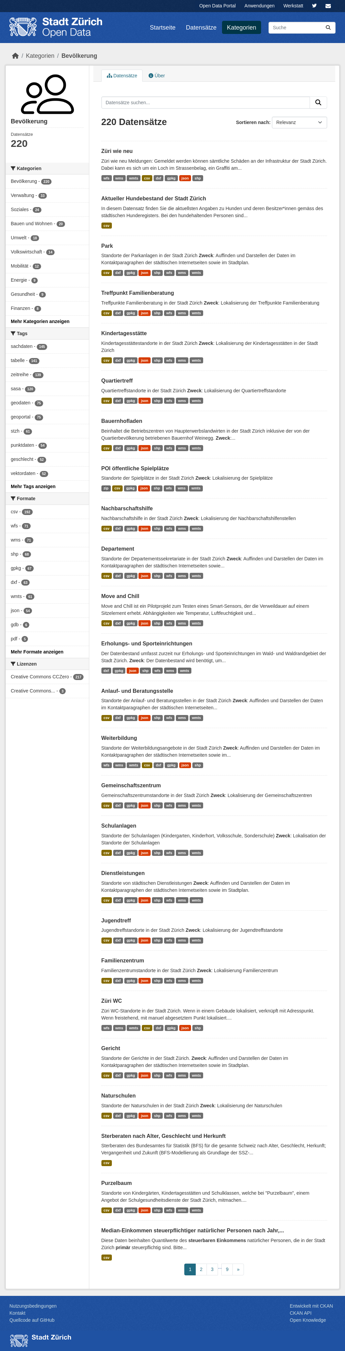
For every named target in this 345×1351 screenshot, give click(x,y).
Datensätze (201, 27)
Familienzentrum (122, 960)
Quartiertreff (117, 381)
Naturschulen (118, 1096)
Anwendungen (260, 5)
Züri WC (111, 1001)
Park (107, 246)
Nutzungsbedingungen (33, 1306)
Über (157, 75)
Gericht (110, 1048)
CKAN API (301, 1313)
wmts (133, 178)
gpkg (171, 178)
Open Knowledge (308, 1320)
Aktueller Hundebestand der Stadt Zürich (153, 198)
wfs (106, 178)
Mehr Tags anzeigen (33, 486)
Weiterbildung (119, 738)
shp (198, 178)
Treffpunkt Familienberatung (137, 293)
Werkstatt (293, 5)
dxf (158, 178)
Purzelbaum (116, 1183)
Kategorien (241, 27)
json (185, 178)
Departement (117, 549)
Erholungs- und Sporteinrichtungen (146, 643)
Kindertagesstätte (124, 333)
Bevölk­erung (79, 55)
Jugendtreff (116, 920)
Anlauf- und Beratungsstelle (137, 691)
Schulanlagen (118, 826)
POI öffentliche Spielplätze (135, 468)
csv (147, 178)
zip (105, 488)
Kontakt (17, 1313)
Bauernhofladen (122, 421)
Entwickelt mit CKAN (311, 1306)
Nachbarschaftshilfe (127, 508)
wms (119, 178)
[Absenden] (328, 28)
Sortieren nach (252, 122)
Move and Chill (120, 596)
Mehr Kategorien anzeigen (40, 321)
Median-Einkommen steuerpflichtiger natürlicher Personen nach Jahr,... (192, 1230)
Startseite (163, 27)
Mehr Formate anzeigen (37, 651)
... (220, 1267)
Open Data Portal (217, 5)
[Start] (15, 55)
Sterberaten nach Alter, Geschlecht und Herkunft (163, 1136)
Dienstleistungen (123, 873)
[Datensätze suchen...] (302, 28)
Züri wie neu (117, 151)
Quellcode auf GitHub (32, 1320)
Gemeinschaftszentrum (131, 785)
